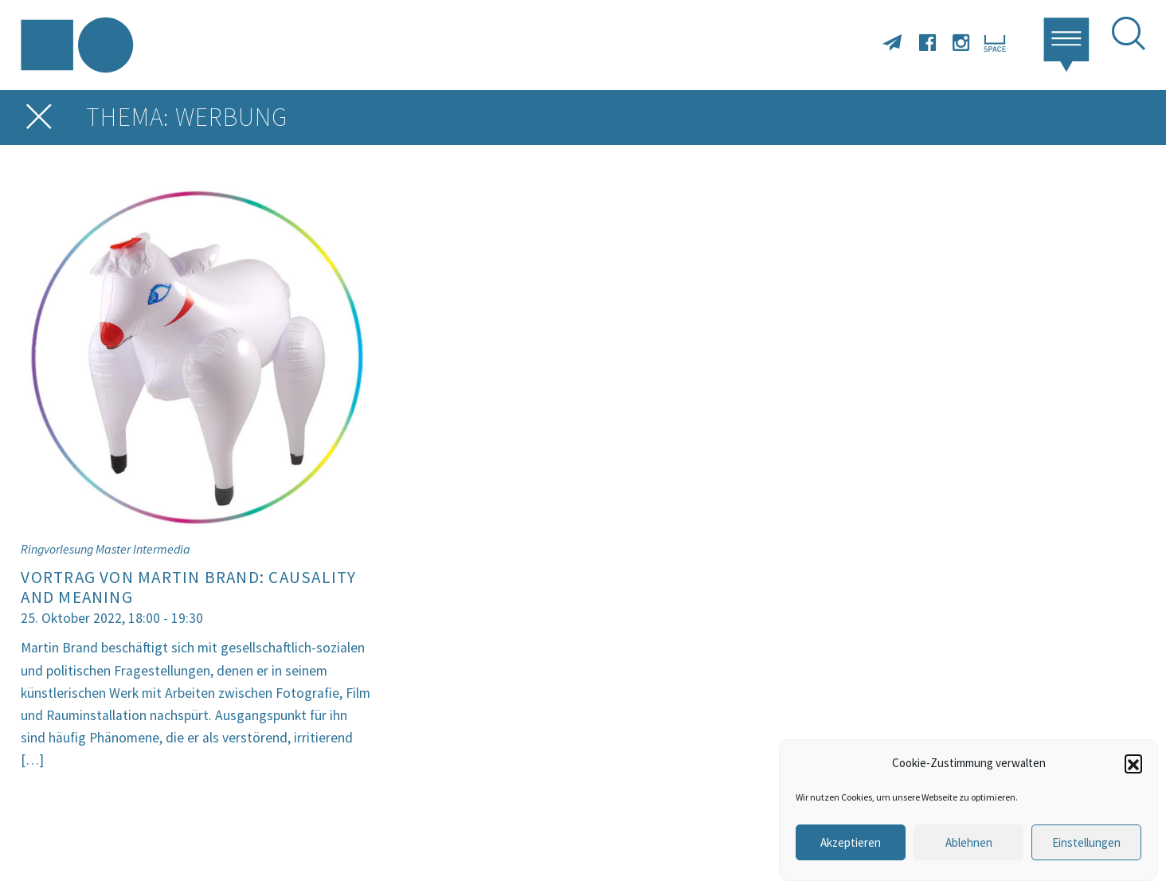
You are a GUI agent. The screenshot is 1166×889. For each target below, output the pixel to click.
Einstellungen (1086, 842)
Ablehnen (968, 842)
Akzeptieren (850, 842)
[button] (1133, 763)
